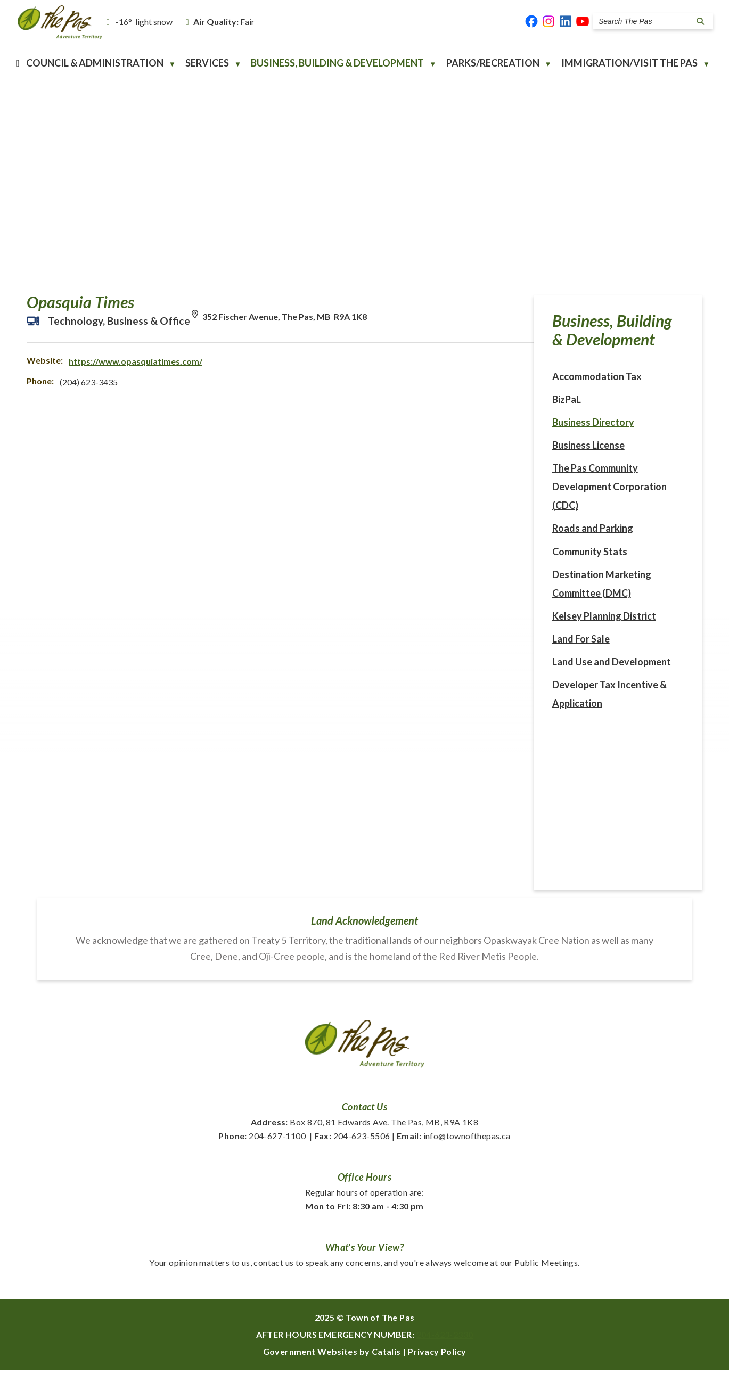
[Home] (18, 62)
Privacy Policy (437, 1373)
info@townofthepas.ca (454, 1157)
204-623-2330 (444, 1356)
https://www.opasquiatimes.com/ (336, 372)
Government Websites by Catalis (332, 1373)
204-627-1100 (262, 1157)
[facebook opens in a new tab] (531, 21)
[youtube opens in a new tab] (582, 21)
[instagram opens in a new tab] (548, 21)
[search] (644, 21)
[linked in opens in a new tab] (565, 21)
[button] (698, 21)
